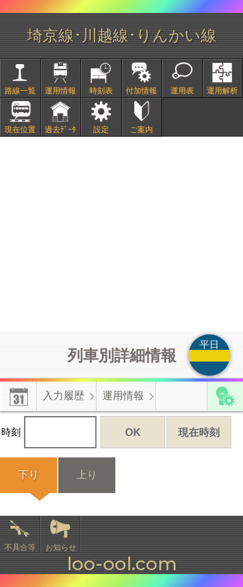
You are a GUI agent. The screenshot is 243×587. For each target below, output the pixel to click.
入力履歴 (63, 395)
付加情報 (141, 90)
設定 (101, 129)
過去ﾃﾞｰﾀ (60, 129)
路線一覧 (20, 90)
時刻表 (101, 90)
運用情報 (60, 90)
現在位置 (20, 129)
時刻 (49, 432)
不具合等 (20, 547)
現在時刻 (199, 432)
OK (133, 432)
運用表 (182, 90)
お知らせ (60, 547)
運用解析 (222, 90)
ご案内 (141, 129)
